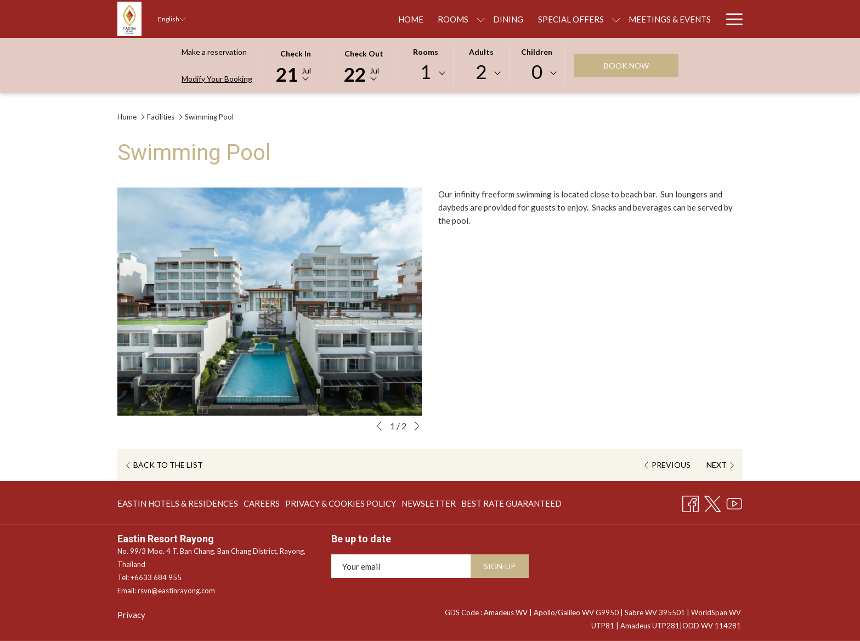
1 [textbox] (425, 71)
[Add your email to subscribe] (401, 566)
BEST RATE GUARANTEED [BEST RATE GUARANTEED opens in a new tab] (511, 505)
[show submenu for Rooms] (374, 19)
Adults (481, 51)
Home (127, 116)
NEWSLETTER (428, 503)
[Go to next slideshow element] (417, 426)
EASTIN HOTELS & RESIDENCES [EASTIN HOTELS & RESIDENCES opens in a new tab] (177, 505)
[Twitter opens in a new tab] (712, 501)
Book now (626, 65)
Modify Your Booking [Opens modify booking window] (217, 78)
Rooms (425, 51)
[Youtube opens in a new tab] (734, 501)
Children (536, 51)
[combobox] (425, 73)
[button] (295, 65)
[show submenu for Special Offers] (508, 19)
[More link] (730, 19)
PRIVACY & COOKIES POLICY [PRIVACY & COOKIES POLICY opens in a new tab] (340, 505)
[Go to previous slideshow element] (379, 426)
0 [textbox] (536, 71)
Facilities (160, 116)
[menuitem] (303, 19)
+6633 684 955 (156, 577)
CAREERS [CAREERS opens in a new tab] (262, 505)
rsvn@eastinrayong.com (176, 590)
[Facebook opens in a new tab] (690, 501)
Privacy (131, 615)
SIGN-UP (500, 566)
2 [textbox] (481, 71)
